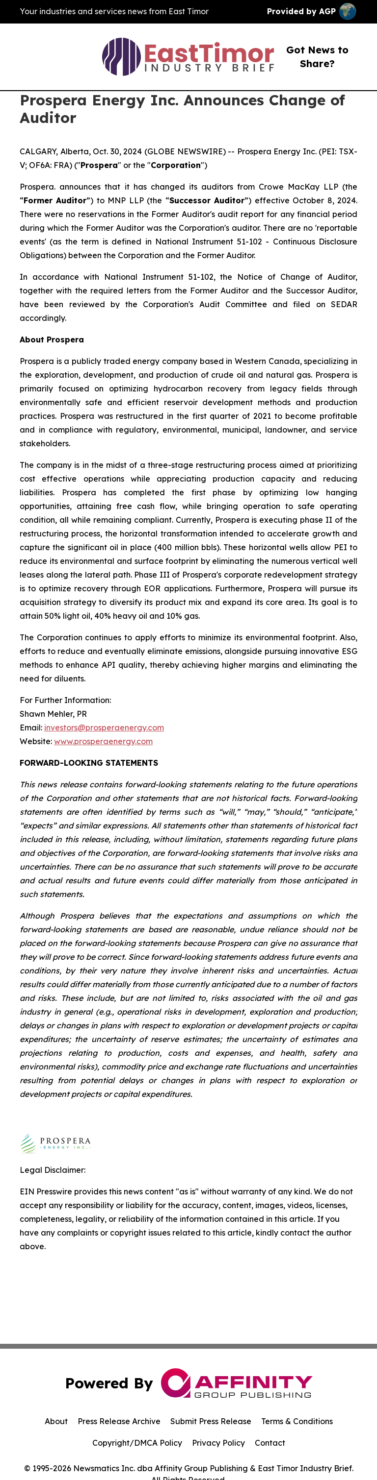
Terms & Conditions (297, 1421)
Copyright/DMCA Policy (137, 1443)
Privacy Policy (218, 1443)
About (56, 1421)
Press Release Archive (119, 1421)
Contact (270, 1443)
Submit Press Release (210, 1421)
